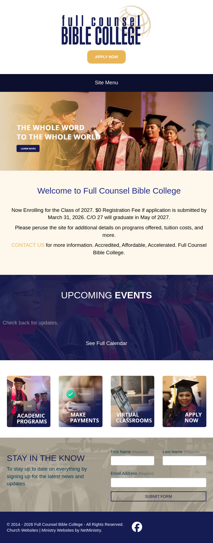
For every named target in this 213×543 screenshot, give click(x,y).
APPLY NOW (106, 57)
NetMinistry (91, 530)
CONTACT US (28, 245)
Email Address (132, 473)
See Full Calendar (106, 343)
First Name (129, 451)
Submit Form (158, 496)
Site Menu (106, 82)
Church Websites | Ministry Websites (41, 530)
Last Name (181, 451)
